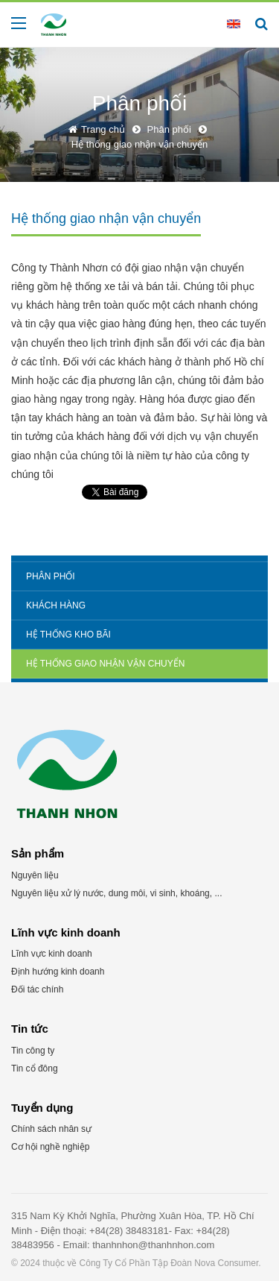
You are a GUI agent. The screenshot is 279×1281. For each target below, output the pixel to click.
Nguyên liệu (35, 875)
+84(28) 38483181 (129, 1230)
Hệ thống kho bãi (68, 634)
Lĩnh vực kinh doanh (51, 953)
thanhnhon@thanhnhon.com (153, 1244)
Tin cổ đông (34, 1068)
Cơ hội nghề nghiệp (50, 1147)
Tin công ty (32, 1050)
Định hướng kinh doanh (57, 971)
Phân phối (50, 576)
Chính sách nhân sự (51, 1129)
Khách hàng (56, 605)
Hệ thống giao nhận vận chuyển (105, 663)
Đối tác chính (37, 989)
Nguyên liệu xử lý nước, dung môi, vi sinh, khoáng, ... (116, 893)
